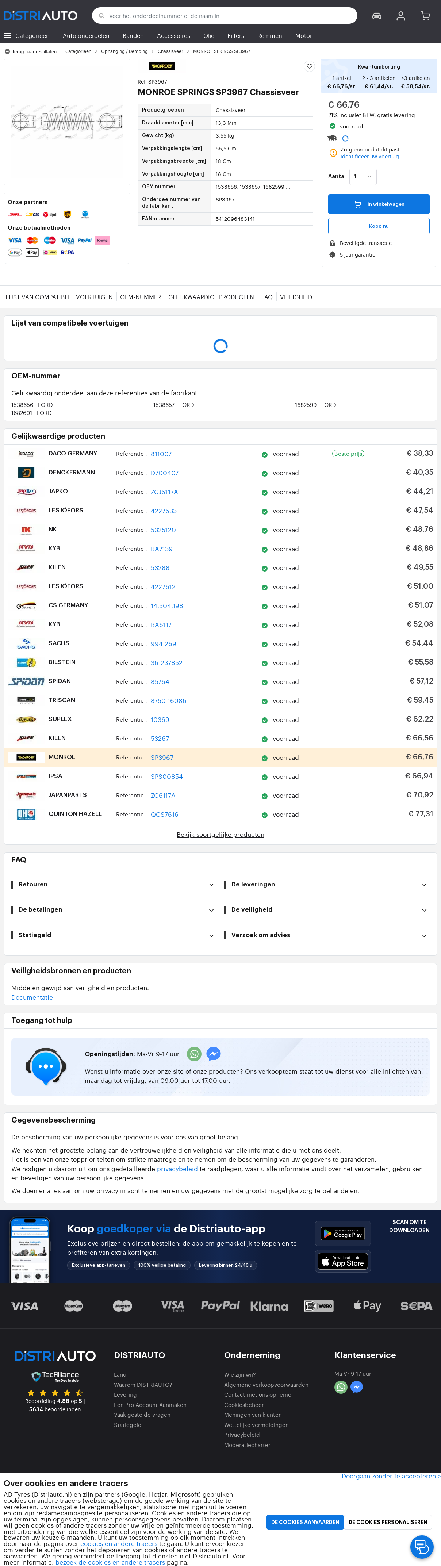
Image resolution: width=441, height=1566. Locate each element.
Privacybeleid (242, 1434)
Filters (235, 35)
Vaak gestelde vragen (142, 1414)
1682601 (31, 412)
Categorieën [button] (32, 35)
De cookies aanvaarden (305, 1522)
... (288, 186)
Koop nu (379, 226)
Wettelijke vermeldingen (256, 1424)
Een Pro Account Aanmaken (150, 1404)
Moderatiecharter (247, 1444)
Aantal (337, 176)
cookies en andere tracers (118, 1543)
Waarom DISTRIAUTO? (143, 1384)
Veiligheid (296, 297)
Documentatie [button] (32, 997)
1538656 (32, 404)
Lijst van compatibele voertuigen (59, 297)
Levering (125, 1394)
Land (120, 1374)
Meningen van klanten (253, 1414)
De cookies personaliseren (388, 1522)
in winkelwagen (379, 203)
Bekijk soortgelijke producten (220, 834)
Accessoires (173, 35)
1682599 (315, 404)
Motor (303, 35)
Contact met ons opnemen (259, 1394)
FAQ (267, 297)
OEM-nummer (140, 297)
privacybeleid (177, 1168)
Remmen (269, 35)
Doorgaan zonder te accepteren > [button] (391, 1475)
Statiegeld (128, 1424)
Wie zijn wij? (240, 1374)
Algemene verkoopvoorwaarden (266, 1384)
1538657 (173, 404)
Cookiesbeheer (244, 1404)
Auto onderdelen (86, 35)
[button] (377, 15)
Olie (208, 35)
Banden (133, 35)
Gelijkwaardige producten (211, 297)
